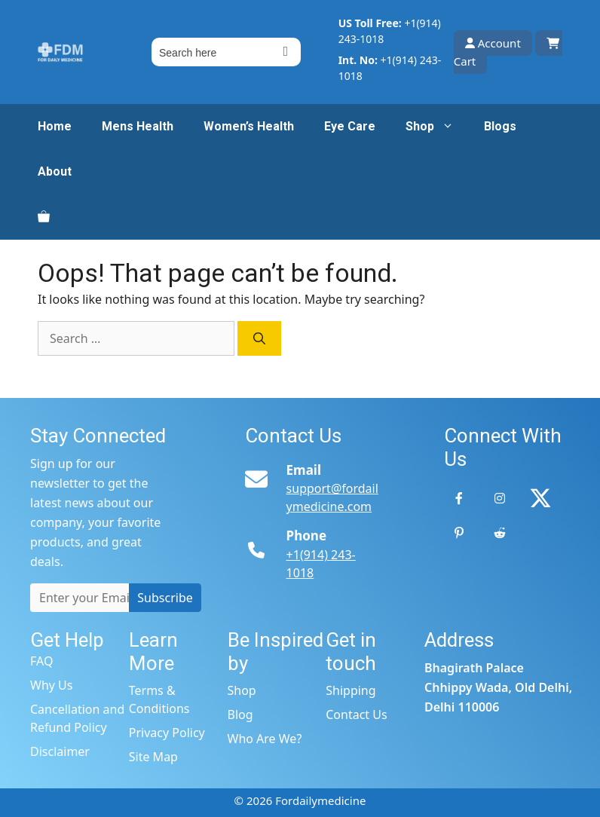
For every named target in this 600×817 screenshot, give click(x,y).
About (55, 171)
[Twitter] (540, 498)
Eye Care (349, 126)
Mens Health (137, 126)
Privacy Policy (167, 732)
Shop (437, 126)
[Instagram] (500, 498)
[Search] (259, 338)
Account (493, 42)
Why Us (51, 685)
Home (55, 126)
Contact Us (356, 714)
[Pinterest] (459, 533)
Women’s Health (249, 126)
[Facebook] (459, 498)
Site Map (153, 756)
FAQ (41, 661)
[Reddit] (500, 533)
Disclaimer (60, 751)
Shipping (350, 690)
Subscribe (164, 597)
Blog (240, 714)
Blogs (500, 126)
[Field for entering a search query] (226, 52)
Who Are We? (265, 738)
